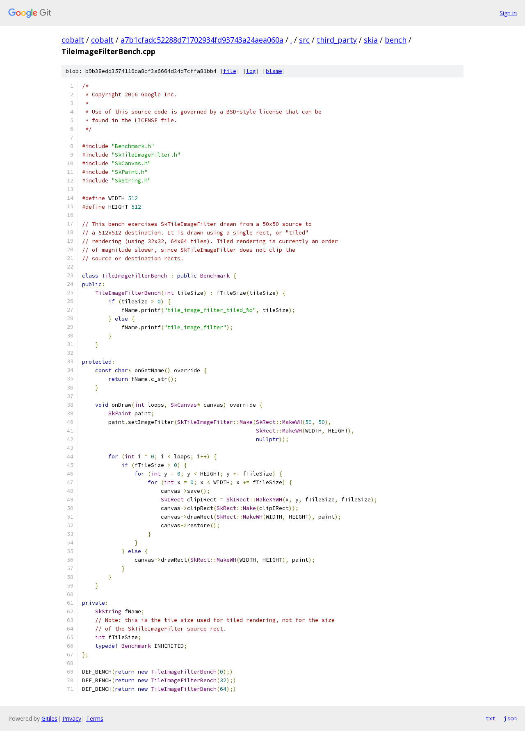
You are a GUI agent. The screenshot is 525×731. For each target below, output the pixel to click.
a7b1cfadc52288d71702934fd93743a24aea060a (202, 40)
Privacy (71, 718)
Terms (94, 718)
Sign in (508, 13)
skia (371, 40)
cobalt (73, 40)
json (510, 718)
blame (274, 71)
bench (395, 40)
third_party (337, 40)
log (251, 71)
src (304, 40)
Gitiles (49, 718)
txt (490, 718)
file (229, 71)
